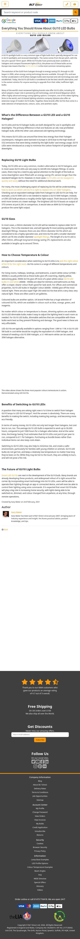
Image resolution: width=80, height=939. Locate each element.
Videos (40, 890)
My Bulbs (40, 823)
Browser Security (40, 847)
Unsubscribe (40, 831)
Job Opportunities (40, 796)
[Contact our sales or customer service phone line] (66, 4)
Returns (40, 835)
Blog (40, 781)
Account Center (40, 804)
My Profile (40, 808)
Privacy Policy (40, 851)
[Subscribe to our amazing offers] (40, 734)
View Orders (40, 816)
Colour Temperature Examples (40, 867)
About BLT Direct (40, 784)
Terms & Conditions (40, 792)
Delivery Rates (40, 788)
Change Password (39, 812)
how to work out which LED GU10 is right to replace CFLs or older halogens (36, 189)
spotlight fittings (41, 236)
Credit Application (40, 827)
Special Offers (40, 882)
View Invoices (40, 820)
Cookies (40, 843)
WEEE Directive (40, 878)
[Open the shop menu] (5, 4)
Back (5, 529)
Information (40, 856)
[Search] (75, 12)
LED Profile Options (40, 863)
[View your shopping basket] (74, 4)
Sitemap (40, 800)
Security (40, 840)
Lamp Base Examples (40, 859)
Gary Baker (16, 512)
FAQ (40, 875)
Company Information (40, 777)
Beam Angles (40, 871)
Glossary (40, 886)
